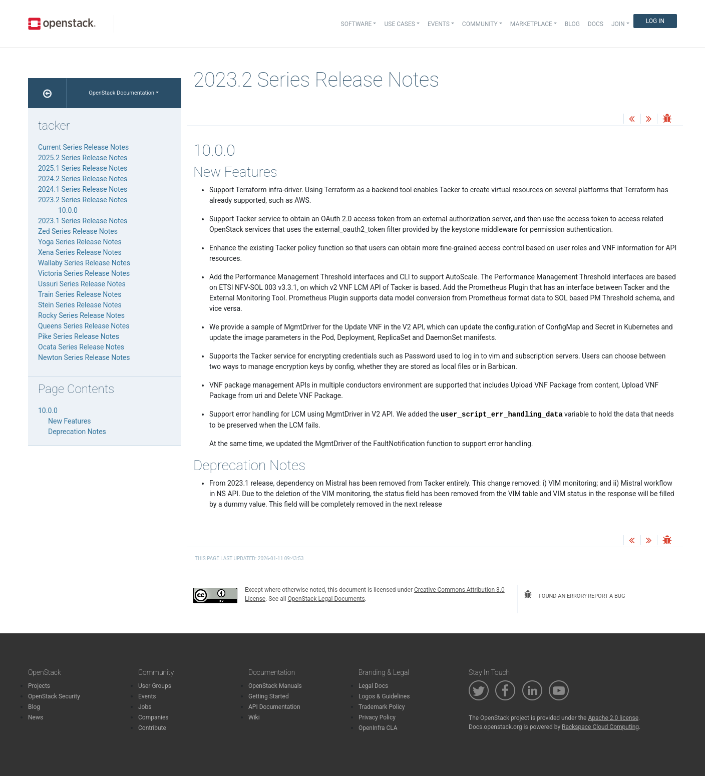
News (35, 717)
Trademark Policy (382, 706)
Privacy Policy (377, 717)
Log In (655, 21)
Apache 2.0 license (613, 717)
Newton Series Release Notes (84, 357)
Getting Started (268, 696)
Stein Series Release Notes (80, 305)
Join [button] (618, 24)
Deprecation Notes (77, 432)
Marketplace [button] (531, 24)
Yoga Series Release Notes (80, 242)
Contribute (152, 727)
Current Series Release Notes (83, 147)
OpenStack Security (54, 696)
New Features (69, 421)
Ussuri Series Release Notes (82, 284)
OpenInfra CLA (378, 727)
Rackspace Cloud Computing (600, 726)
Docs (595, 24)
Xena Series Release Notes (80, 252)
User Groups (154, 685)
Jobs (144, 706)
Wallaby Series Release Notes (84, 263)
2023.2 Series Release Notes (82, 200)
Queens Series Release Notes (83, 326)
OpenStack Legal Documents (326, 598)
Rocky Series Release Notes (81, 315)
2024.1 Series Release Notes (82, 189)
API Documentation (274, 706)
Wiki (254, 717)
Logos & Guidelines (384, 696)
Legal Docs (373, 685)
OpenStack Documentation (121, 93)
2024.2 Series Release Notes (82, 179)
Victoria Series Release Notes (84, 273)
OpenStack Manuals (275, 685)
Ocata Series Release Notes (81, 347)
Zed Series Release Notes (78, 231)
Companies (153, 717)
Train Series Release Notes (79, 294)
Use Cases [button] (399, 24)
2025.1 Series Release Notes (82, 168)
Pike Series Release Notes (78, 336)
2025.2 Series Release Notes (82, 158)
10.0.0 (68, 210)
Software (356, 24)
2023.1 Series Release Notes (82, 221)
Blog (572, 24)
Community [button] (480, 24)
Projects (39, 685)
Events (147, 696)
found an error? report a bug (574, 594)
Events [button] (439, 24)
